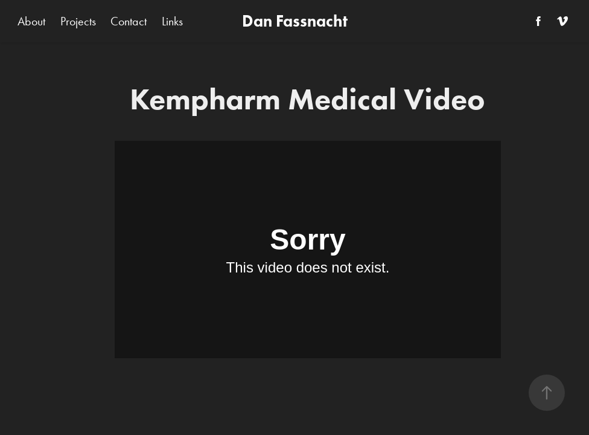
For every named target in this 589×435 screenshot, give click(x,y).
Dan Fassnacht (295, 21)
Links (172, 21)
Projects (78, 21)
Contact (128, 21)
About (31, 21)
